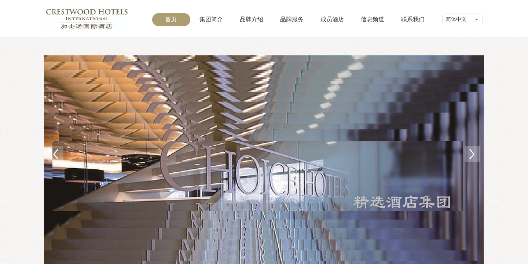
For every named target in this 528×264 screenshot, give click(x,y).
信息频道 (372, 19)
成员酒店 (332, 19)
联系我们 (413, 19)
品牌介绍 (251, 19)
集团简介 (211, 19)
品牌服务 (292, 19)
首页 (171, 19)
